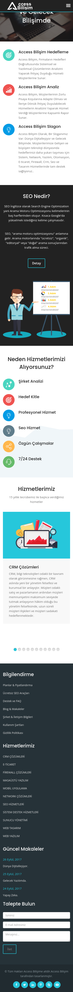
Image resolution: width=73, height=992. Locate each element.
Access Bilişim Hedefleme (43, 52)
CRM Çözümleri (24, 567)
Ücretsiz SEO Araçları (16, 693)
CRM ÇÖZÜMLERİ (14, 756)
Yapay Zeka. (10, 895)
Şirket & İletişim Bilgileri (18, 717)
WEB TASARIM (12, 828)
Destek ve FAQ (12, 701)
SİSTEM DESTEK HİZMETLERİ (20, 812)
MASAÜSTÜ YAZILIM (15, 780)
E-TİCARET (9, 764)
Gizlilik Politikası (13, 733)
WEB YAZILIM (11, 836)
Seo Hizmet (29, 428)
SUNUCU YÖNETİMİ (15, 820)
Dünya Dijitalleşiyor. (15, 866)
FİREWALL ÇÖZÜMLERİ (17, 772)
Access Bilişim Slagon (39, 126)
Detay (36, 263)
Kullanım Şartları (13, 725)
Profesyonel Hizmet (37, 412)
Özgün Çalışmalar (36, 443)
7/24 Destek (30, 459)
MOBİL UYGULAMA (15, 788)
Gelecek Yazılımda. (14, 880)
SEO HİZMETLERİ (13, 804)
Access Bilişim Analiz (38, 87)
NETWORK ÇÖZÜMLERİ (17, 796)
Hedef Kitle (28, 397)
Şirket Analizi (30, 381)
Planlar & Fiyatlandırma (18, 685)
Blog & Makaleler (13, 709)
